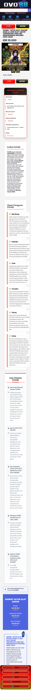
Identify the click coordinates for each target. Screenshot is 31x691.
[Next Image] (28, 57)
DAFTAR (22, 26)
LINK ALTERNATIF (15, 681)
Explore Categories (10, 13)
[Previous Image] (3, 57)
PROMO (15, 668)
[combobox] (14, 10)
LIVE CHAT (15, 686)
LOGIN (8, 26)
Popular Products (21, 13)
